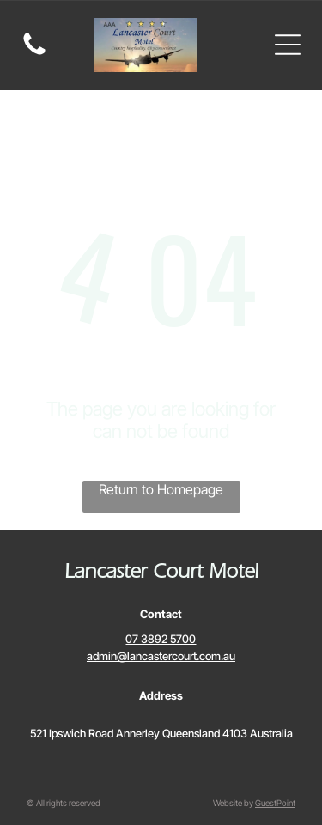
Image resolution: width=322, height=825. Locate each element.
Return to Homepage (161, 489)
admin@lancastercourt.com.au (161, 656)
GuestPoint (275, 803)
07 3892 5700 (160, 639)
